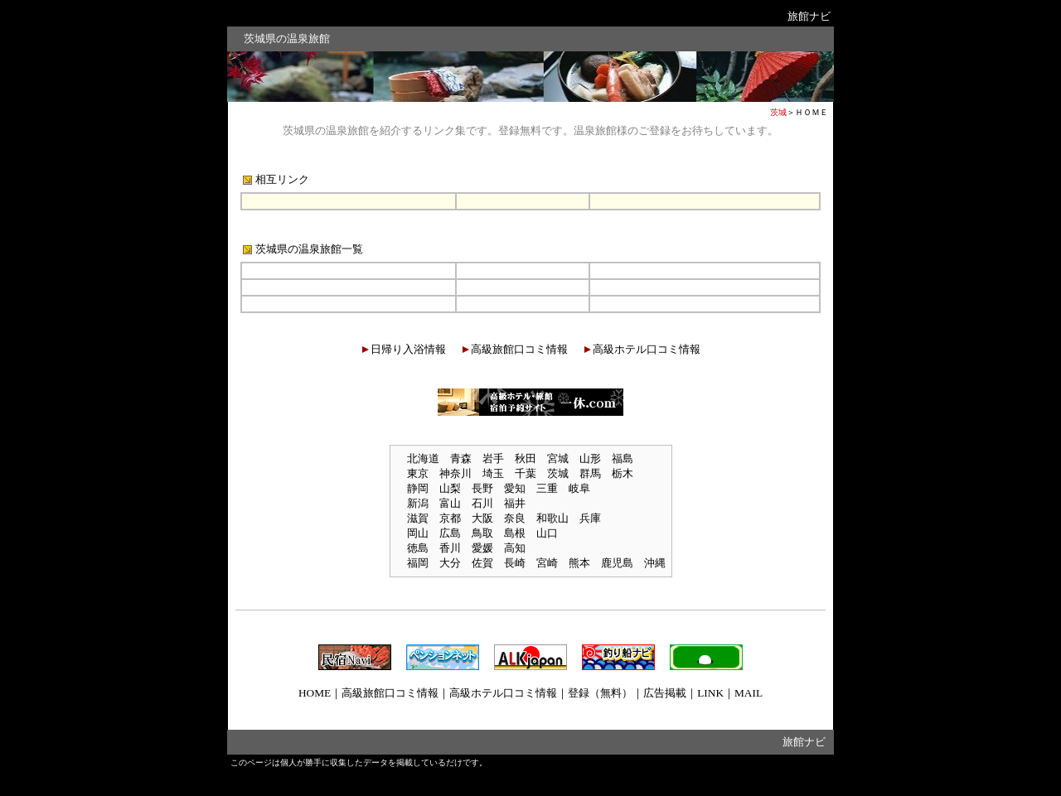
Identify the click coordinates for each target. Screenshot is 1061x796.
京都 (450, 518)
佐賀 (482, 563)
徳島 (418, 548)
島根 (515, 533)
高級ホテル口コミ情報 (646, 349)
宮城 (558, 458)
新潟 (418, 503)
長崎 (515, 563)
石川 (482, 503)
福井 (515, 503)
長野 (482, 488)
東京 (418, 473)
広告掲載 (664, 693)
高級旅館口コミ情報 (519, 349)
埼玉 (493, 473)
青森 (461, 458)
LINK (710, 693)
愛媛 (482, 548)
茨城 (558, 473)
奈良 (515, 518)
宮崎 (547, 563)
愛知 (515, 488)
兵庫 (590, 518)
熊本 (579, 563)
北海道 (423, 458)
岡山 (418, 533)
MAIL (748, 693)
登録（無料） (600, 693)
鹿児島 (617, 563)
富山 (450, 503)
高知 (515, 548)
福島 (622, 458)
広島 (450, 533)
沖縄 (655, 563)
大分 (450, 563)
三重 (547, 488)
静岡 (418, 488)
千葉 (525, 473)
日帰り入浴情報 (408, 349)
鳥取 (482, 533)
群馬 (590, 473)
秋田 (525, 458)
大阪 (482, 518)
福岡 (418, 563)
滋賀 (418, 518)
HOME (314, 693)
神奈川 (455, 473)
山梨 (450, 488)
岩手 (493, 458)
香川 (450, 548)
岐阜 (579, 488)
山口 (547, 533)
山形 (590, 458)
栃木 (622, 473)
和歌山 (552, 518)
